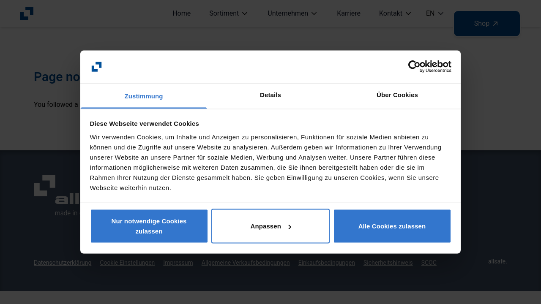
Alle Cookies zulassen (392, 226)
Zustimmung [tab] (144, 95)
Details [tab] (270, 94)
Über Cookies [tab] (397, 94)
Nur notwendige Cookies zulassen (148, 226)
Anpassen (271, 226)
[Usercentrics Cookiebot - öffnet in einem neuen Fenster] (414, 66)
